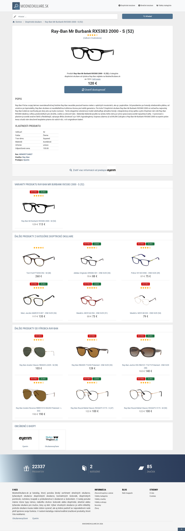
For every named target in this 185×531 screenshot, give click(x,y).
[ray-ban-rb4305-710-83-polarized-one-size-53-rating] (92, 339)
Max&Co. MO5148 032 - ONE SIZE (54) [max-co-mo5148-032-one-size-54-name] (145, 313)
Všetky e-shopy (100, 502)
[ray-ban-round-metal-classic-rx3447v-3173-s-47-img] (92, 395)
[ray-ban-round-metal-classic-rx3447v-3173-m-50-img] (146, 395)
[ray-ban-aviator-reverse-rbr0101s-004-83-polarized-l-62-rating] (39, 382)
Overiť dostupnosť (93, 90)
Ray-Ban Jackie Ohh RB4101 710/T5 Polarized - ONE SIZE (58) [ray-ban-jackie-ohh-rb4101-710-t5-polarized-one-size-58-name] (145, 366)
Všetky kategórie (163, 5)
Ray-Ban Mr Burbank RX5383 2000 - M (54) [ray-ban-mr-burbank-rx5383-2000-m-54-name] (38, 221)
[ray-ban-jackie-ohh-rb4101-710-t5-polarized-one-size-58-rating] (146, 339)
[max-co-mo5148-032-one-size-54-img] (146, 300)
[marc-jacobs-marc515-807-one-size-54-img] (39, 300)
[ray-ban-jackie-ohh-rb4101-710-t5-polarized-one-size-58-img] (146, 352)
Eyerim (26, 160)
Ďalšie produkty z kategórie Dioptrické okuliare (44, 236)
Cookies (153, 496)
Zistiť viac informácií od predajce (92, 170)
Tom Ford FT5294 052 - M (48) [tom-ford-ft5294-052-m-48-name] (38, 273)
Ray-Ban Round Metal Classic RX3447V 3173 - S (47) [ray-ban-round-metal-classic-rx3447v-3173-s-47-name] (92, 408)
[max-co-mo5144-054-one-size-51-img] (92, 300)
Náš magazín (127, 493)
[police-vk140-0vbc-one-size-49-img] (146, 260)
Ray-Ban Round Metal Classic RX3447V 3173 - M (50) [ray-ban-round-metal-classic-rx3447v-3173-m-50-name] (145, 408)
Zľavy (97, 508)
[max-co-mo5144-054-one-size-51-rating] (92, 287)
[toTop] (181, 529)
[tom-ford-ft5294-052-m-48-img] (39, 260)
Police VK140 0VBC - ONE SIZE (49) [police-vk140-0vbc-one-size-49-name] (145, 273)
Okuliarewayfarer (20, 518)
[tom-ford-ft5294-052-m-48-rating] (39, 247)
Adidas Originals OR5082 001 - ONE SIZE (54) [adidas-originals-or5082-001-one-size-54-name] (92, 273)
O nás (152, 493)
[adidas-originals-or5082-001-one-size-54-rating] (92, 247)
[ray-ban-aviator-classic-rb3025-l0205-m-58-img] (39, 352)
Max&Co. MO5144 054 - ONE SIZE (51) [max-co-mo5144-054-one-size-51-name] (92, 313)
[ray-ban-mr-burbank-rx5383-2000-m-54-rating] (39, 195)
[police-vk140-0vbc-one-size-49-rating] (146, 247)
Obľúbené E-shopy (25, 426)
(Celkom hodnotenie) (92, 38)
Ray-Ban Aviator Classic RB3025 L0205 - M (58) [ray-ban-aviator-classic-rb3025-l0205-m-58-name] (39, 365)
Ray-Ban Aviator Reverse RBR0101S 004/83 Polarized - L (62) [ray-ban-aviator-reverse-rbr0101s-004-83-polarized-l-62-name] (39, 409)
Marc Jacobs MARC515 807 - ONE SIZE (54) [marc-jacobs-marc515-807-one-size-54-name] (39, 313)
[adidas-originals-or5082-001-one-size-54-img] (92, 260)
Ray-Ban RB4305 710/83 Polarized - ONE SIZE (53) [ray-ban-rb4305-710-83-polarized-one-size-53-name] (92, 365)
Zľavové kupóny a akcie (104, 493)
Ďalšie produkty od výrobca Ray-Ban (36, 328)
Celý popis (96, 79)
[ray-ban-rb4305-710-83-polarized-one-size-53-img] (92, 352)
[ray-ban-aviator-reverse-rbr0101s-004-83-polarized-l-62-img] (39, 395)
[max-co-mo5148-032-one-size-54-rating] (146, 287)
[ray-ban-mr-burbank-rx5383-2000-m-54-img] (39, 208)
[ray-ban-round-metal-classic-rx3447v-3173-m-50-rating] (146, 382)
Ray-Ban (25, 157)
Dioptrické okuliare (126, 5)
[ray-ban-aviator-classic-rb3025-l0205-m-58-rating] (39, 339)
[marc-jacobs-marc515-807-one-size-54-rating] (39, 287)
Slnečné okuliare (145, 5)
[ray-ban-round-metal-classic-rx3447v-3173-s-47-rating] (92, 382)
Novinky (98, 505)
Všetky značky (100, 499)
